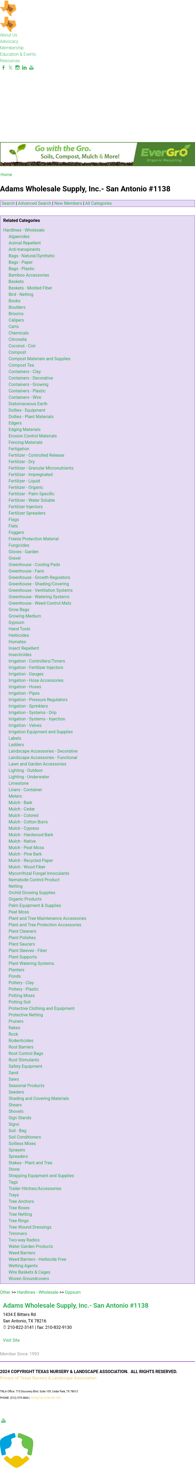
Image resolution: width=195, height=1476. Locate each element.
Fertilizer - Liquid (24, 481)
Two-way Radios (24, 1240)
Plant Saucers (22, 944)
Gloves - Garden (24, 551)
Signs (14, 1124)
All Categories (98, 203)
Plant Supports (23, 957)
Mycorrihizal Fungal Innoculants (39, 873)
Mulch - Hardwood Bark (31, 834)
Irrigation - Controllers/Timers (37, 661)
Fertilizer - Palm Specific (31, 493)
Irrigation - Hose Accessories (36, 680)
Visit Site (11, 1340)
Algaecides (19, 236)
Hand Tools (19, 628)
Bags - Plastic (22, 268)
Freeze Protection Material (34, 538)
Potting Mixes (22, 995)
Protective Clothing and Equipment (42, 1008)
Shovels (16, 1111)
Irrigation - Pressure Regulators (38, 699)
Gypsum (16, 622)
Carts (14, 326)
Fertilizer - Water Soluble (32, 500)
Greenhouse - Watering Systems (39, 596)
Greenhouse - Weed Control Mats (40, 603)
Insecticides (20, 654)
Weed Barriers (22, 1252)
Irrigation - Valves (25, 725)
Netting (16, 886)
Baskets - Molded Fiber (30, 288)
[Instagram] (17, 67)
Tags (13, 1182)
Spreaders (18, 1156)
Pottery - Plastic (24, 989)
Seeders (16, 1092)
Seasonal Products (27, 1085)
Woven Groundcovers (29, 1278)
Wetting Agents (23, 1265)
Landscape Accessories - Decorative (43, 751)
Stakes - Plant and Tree (30, 1162)
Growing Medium (25, 616)
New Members (68, 203)
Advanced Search (34, 203)
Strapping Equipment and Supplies (41, 1175)
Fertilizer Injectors (26, 506)
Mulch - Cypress (24, 828)
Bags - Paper (21, 262)
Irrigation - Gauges (26, 673)
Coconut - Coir (22, 345)
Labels (15, 738)
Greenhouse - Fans (26, 571)
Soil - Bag (17, 1130)
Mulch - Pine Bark (25, 854)
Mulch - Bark (20, 802)
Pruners (16, 1021)
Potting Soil (20, 1002)
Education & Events (18, 54)
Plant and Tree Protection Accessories (45, 924)
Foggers (16, 532)
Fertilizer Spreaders (27, 513)
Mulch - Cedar (22, 809)
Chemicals (19, 333)
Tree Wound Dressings (30, 1227)
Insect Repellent (24, 648)
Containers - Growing (29, 384)
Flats (13, 526)
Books (15, 300)
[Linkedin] (24, 67)
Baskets (16, 281)
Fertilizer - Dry (22, 461)
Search (8, 203)
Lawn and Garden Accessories (37, 764)
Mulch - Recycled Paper (31, 860)
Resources (10, 60)
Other (5, 1292)
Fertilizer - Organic (26, 487)
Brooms (16, 313)
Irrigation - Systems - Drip (33, 712)
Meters (15, 796)
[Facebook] (3, 67)
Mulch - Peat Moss (26, 847)
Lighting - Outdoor (26, 770)
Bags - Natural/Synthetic (32, 255)
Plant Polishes (22, 937)
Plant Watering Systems (31, 963)
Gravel (15, 558)
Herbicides (19, 635)
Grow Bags (19, 609)
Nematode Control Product (34, 879)
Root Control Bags (26, 1053)
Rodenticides (21, 1040)
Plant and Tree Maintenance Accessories (47, 918)
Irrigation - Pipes (24, 693)
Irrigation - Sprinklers (28, 706)
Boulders (17, 307)
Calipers (16, 320)
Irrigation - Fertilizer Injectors (36, 667)
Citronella (18, 339)
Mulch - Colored (24, 815)
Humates (17, 641)
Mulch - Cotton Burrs (28, 821)
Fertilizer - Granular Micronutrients (41, 468)
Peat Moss (19, 911)
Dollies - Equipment (27, 410)
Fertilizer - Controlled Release (36, 455)
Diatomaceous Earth (28, 403)
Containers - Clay (25, 371)
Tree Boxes (19, 1207)
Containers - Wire (25, 397)
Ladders (16, 744)
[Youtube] (31, 67)
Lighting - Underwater (29, 776)
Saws (14, 1079)
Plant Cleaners (22, 931)
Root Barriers (21, 1047)
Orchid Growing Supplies (32, 892)
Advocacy (9, 41)
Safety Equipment (25, 1066)
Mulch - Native (22, 841)
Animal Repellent (25, 243)
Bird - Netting (21, 294)
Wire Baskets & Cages (29, 1272)
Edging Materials (25, 429)
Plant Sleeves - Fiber (28, 950)
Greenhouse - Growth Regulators (39, 577)
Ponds (15, 976)
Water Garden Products (31, 1246)
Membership (12, 47)
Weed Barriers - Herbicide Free (37, 1259)
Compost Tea (21, 365)
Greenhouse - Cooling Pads (34, 564)
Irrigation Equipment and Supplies (41, 731)
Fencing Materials (26, 442)
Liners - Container (25, 789)
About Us (8, 35)
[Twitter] (10, 67)
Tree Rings (19, 1220)
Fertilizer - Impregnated (31, 474)
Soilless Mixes (22, 1143)
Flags (14, 519)
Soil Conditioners (25, 1137)
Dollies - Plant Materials (31, 416)
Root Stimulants (24, 1059)
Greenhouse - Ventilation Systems (41, 590)
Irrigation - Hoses (25, 686)
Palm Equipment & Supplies (35, 905)
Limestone (19, 783)
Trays (14, 1195)
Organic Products (25, 899)
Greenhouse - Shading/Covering (39, 583)
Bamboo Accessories (29, 275)
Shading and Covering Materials (39, 1098)
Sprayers (17, 1149)
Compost (17, 352)
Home (6, 174)
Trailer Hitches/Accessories (35, 1188)
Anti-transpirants (24, 249)
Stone (14, 1169)
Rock (13, 1034)
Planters (16, 969)
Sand (13, 1072)
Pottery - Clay (21, 982)
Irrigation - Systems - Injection (37, 719)
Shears (15, 1104)
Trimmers (18, 1233)
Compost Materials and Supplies (40, 358)
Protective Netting (26, 1014)
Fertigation (19, 448)
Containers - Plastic (27, 390)
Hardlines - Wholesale (24, 230)
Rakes (14, 1027)
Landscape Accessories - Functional (43, 757)
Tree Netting (20, 1214)
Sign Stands (20, 1117)
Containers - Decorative (31, 378)
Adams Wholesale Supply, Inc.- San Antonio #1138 (75, 1305)
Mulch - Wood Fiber (27, 866)
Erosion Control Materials (33, 435)
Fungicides (19, 545)
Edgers (15, 423)
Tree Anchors (21, 1201)
